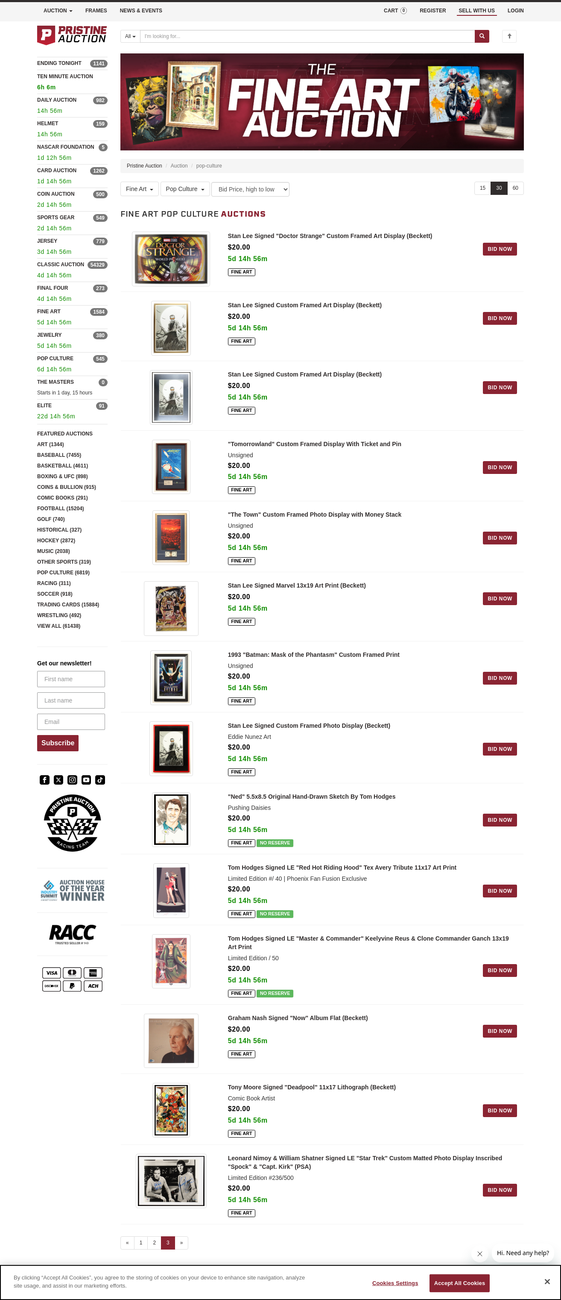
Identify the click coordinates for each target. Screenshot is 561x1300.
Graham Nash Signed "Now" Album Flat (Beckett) (298, 1021)
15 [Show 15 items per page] (482, 188)
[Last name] (71, 700)
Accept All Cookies (459, 1283)
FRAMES (96, 11)
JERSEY (47, 241)
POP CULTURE (55, 359)
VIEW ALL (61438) (58, 626)
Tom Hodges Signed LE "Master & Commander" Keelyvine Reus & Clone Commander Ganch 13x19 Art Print (368, 945)
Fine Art (139, 188)
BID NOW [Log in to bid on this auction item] (500, 249)
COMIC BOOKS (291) (62, 498)
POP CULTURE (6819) (63, 573)
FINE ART (49, 312)
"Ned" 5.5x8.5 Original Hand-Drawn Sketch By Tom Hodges (312, 800)
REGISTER (433, 11)
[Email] (71, 722)
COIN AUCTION (56, 194)
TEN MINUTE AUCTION (72, 83)
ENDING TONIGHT (59, 63)
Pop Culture (185, 188)
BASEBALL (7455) (59, 455)
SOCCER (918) (55, 594)
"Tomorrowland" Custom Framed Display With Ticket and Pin (314, 446)
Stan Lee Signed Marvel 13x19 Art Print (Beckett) (297, 588)
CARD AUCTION (56, 171)
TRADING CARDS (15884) (68, 605)
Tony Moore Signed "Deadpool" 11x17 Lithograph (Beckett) (312, 1091)
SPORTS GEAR (55, 218)
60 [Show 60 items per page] (515, 188)
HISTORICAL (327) (59, 530)
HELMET (47, 123)
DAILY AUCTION (56, 100)
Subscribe (57, 743)
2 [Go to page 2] (154, 1247)
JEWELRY (49, 335)
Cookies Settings (395, 1283)
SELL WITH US (477, 11)
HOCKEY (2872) (56, 541)
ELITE (44, 406)
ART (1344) (50, 444)
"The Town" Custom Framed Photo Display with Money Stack (315, 517)
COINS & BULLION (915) (66, 487)
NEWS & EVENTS (141, 11)
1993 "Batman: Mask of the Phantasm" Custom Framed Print (314, 658)
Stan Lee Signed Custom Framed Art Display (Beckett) (305, 306)
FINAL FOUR (52, 288)
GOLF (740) (51, 519)
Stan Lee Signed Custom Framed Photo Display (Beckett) (309, 729)
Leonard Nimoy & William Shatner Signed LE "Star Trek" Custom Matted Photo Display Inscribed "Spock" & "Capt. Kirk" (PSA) (365, 1166)
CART (395, 10)
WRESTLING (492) (59, 615)
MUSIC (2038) (53, 551)
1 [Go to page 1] (141, 1247)
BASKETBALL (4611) (62, 466)
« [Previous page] (127, 1247)
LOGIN (516, 11)
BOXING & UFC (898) (62, 476)
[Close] (547, 1281)
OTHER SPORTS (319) (64, 562)
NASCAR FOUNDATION (65, 147)
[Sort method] (250, 189)
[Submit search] (482, 36)
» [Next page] (181, 1247)
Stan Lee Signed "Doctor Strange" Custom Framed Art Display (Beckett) (330, 235)
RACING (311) (54, 583)
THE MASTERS (55, 382)
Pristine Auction (144, 166)
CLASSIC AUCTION (60, 265)
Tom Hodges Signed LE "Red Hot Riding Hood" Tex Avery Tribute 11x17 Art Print (342, 870)
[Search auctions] (307, 36)
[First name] (71, 679)
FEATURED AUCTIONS (65, 434)
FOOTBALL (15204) (60, 509)
